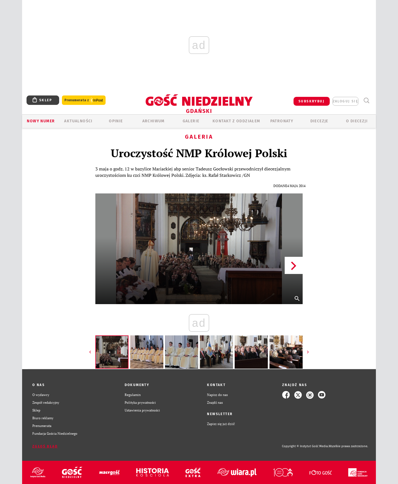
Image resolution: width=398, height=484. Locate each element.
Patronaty (282, 121)
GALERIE (191, 121)
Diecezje (319, 121)
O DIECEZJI (357, 121)
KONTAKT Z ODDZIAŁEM (236, 121)
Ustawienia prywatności (142, 410)
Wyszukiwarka (366, 100)
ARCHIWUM (153, 121)
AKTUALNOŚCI (78, 121)
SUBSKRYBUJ (311, 101)
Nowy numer (41, 121)
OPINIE (116, 121)
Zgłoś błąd (45, 446)
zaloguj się (345, 101)
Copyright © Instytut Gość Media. (305, 446)
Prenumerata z (83, 100)
